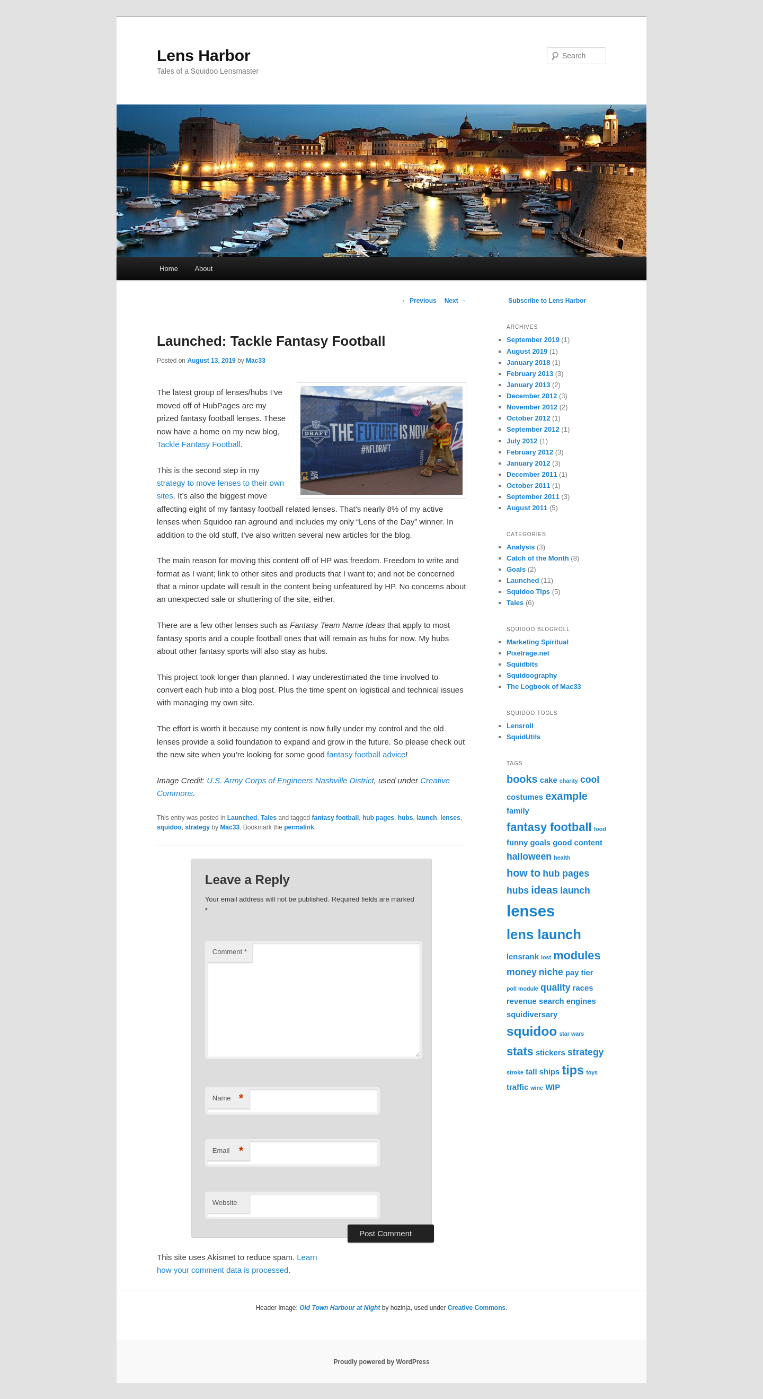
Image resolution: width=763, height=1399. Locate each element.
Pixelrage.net (528, 653)
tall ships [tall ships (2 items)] (543, 1072)
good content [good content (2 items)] (577, 842)
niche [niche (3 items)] (551, 972)
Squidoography (532, 675)
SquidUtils (523, 737)
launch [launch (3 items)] (575, 890)
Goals (516, 569)
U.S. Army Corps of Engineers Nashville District (290, 780)
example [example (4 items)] (566, 796)
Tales (269, 817)
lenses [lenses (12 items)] (531, 911)
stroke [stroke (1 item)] (515, 1072)
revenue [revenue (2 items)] (522, 1001)
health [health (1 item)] (562, 857)
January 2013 (528, 385)
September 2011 (533, 497)
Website (224, 1202)
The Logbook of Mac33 (544, 686)
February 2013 (530, 374)
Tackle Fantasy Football (199, 444)
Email (228, 1151)
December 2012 (532, 396)
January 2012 (528, 463)
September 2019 (533, 340)
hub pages (378, 817)
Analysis (521, 547)
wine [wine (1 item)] (536, 1088)
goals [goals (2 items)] (540, 842)
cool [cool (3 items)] (589, 779)
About (203, 269)
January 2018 (528, 362)
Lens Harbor (204, 55)
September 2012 (533, 429)
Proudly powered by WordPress (381, 1362)
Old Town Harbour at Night (339, 1307)
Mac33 (255, 360)
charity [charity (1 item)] (569, 780)
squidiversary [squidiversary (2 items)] (532, 1014)
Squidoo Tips (528, 592)
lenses (450, 817)
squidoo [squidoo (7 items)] (532, 1031)
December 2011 (532, 474)
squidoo (169, 827)
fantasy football (335, 817)
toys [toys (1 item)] (592, 1072)
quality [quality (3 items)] (555, 987)
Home (168, 269)
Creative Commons (476, 1307)
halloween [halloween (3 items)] (529, 856)
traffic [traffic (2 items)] (517, 1087)
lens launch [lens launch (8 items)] (544, 934)
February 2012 (530, 452)
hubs (405, 817)
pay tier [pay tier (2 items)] (579, 972)
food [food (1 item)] (600, 829)
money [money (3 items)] (522, 972)
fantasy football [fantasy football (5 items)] (549, 827)
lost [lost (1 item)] (546, 957)
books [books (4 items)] (522, 779)
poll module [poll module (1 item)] (522, 988)
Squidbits (522, 664)
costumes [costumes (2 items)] (525, 797)
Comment (229, 952)
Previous (419, 300)
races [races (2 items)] (583, 988)
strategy (197, 827)
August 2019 (527, 351)
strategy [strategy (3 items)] (585, 1052)
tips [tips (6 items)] (572, 1070)
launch (426, 817)
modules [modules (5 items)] (576, 955)
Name (228, 1098)
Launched (242, 817)
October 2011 (528, 485)
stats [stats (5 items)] (520, 1051)
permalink (299, 827)
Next (455, 300)
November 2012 (532, 407)
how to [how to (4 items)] (523, 873)
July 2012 (522, 441)
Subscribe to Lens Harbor (547, 300)
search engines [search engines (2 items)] (567, 1001)
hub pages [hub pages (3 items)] (566, 873)
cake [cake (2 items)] (548, 780)
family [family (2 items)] (518, 811)
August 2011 (527, 508)
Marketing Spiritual (538, 642)
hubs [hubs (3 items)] (518, 890)
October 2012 (528, 418)
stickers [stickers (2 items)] (550, 1052)
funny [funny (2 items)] (517, 842)
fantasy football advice (366, 754)
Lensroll (520, 726)
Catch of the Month (538, 558)
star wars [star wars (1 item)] (571, 1033)
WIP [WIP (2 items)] (552, 1087)
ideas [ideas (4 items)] (544, 890)
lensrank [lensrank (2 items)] (523, 956)
